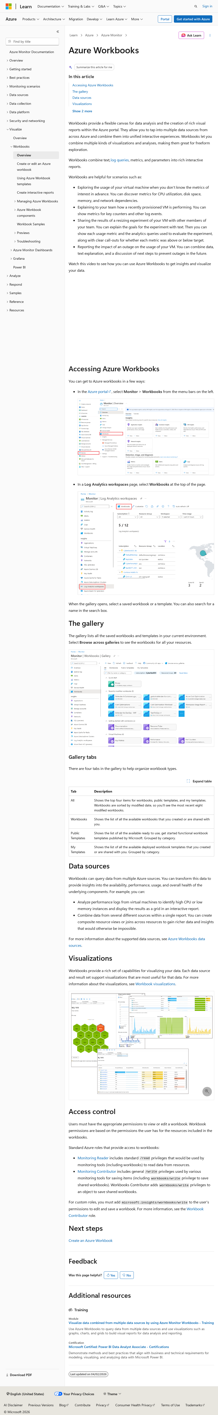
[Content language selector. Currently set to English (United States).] (25, 1394)
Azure (89, 35)
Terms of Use (170, 1405)
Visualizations (82, 103)
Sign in (207, 6)
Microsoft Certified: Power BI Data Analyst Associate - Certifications (119, 1347)
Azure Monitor (111, 35)
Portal (165, 19)
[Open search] (196, 6)
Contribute (82, 1405)
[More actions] (210, 35)
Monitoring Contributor (97, 1171)
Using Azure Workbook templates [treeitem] (33, 181)
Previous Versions (41, 1405)
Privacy (101, 1405)
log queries (120, 159)
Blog (62, 1405)
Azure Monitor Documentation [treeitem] (31, 52)
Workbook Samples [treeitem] (31, 224)
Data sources (81, 97)
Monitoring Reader (93, 1157)
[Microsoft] (9, 6)
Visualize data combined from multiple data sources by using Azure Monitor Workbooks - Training (141, 1323)
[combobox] (32, 41)
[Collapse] (58, 31)
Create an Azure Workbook (91, 1240)
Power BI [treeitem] (19, 267)
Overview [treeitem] (20, 138)
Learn (74, 35)
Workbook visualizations (155, 983)
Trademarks (193, 1405)
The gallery (80, 91)
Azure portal (98, 391)
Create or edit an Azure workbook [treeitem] (33, 166)
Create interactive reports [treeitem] (35, 192)
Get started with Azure (193, 19)
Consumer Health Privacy (133, 1405)
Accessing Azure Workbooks (92, 85)
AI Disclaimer (13, 1405)
